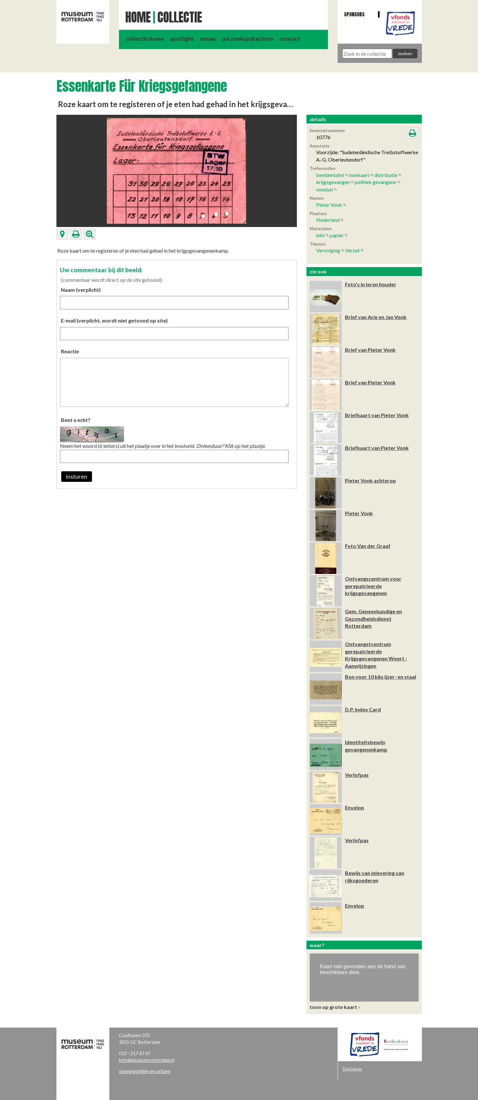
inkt (320, 235)
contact (290, 38)
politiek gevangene (375, 182)
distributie (385, 175)
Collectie (179, 17)
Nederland (328, 220)
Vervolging (328, 250)
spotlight (182, 38)
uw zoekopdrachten (247, 38)
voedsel (324, 189)
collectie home (144, 38)
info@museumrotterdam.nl (146, 1060)
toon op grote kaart (333, 1007)
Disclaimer (352, 1068)
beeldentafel (330, 175)
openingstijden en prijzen (144, 1071)
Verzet (352, 250)
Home (138, 17)
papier (337, 235)
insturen (76, 476)
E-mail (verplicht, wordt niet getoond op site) (114, 320)
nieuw (207, 38)
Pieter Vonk (329, 205)
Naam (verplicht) (81, 290)
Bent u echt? (75, 420)
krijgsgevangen (333, 182)
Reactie (70, 351)
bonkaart (359, 175)
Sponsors (354, 14)
